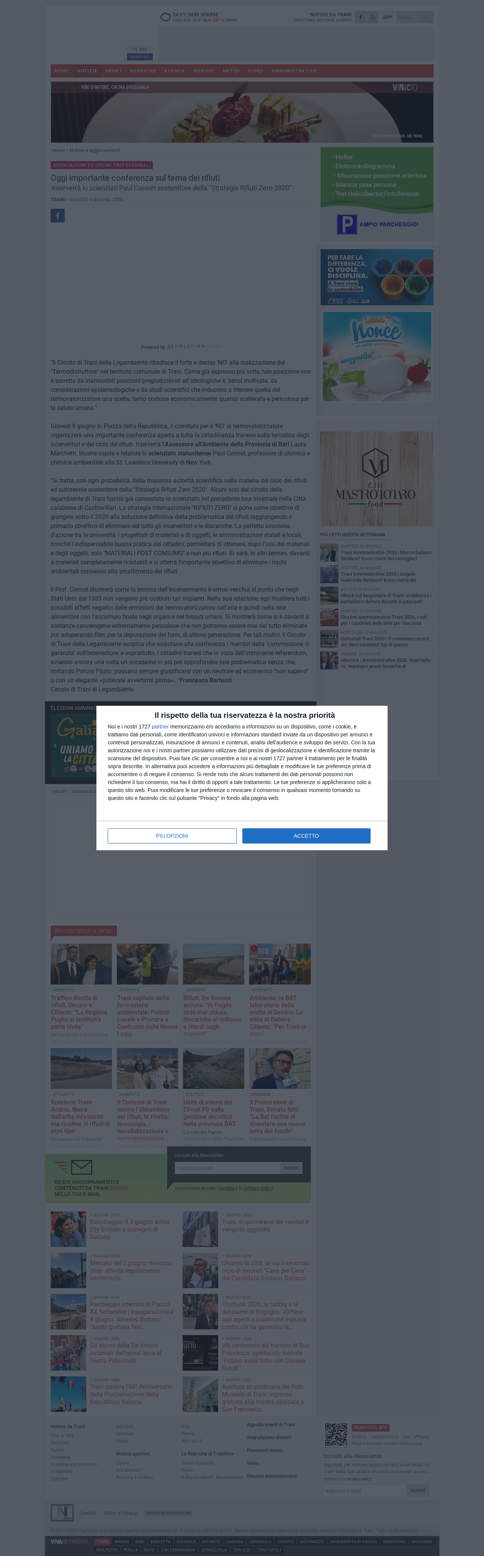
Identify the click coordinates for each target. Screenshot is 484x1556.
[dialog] (242, 778)
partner (160, 726)
